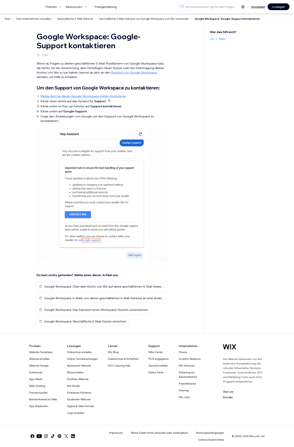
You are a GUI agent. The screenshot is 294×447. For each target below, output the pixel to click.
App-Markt (35, 379)
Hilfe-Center (155, 352)
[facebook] (32, 436)
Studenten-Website (79, 399)
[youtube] (39, 436)
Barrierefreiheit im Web (43, 399)
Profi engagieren (158, 359)
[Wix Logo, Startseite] (229, 346)
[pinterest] (59, 436)
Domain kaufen (38, 392)
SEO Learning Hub (119, 365)
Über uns (228, 391)
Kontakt (228, 397)
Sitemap (184, 390)
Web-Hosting (37, 386)
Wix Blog (113, 352)
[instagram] (46, 436)
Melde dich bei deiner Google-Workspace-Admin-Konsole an (83, 96)
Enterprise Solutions (79, 392)
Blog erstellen (75, 372)
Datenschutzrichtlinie (211, 439)
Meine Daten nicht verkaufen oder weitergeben (159, 432)
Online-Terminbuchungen (82, 359)
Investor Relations (190, 359)
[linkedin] (73, 436)
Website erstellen (39, 359)
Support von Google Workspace (134, 72)
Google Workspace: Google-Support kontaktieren (227, 18)
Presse (183, 352)
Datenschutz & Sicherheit (123, 359)
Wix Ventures (187, 365)
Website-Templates (41, 352)
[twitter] (66, 436)
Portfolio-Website (77, 379)
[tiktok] (52, 436)
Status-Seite (155, 372)
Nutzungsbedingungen (210, 432)
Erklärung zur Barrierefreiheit (188, 375)
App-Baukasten (38, 406)
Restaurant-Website (79, 365)
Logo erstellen (75, 413)
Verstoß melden (158, 365)
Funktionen (36, 372)
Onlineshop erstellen (79, 352)
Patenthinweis (187, 383)
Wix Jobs (184, 397)
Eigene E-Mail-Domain (80, 406)
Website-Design (39, 365)
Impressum (116, 432)
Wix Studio (73, 386)
